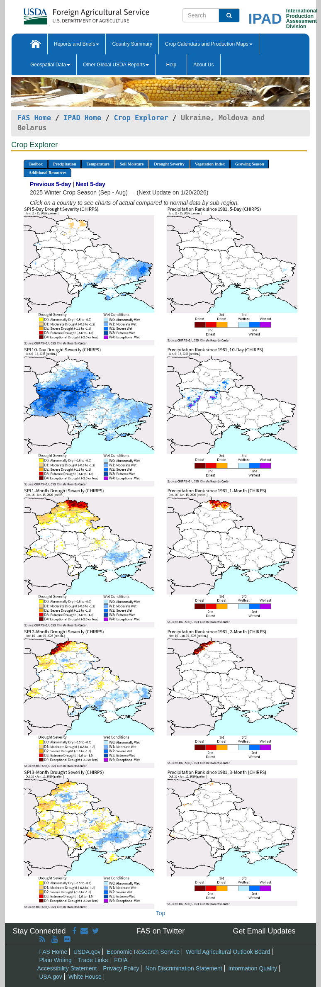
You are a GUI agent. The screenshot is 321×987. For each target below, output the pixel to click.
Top (160, 913)
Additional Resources (47, 172)
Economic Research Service (143, 951)
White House (85, 976)
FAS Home (34, 118)
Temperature (97, 164)
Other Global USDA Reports (116, 65)
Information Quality (252, 968)
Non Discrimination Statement (183, 968)
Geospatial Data (50, 65)
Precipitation (64, 164)
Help (171, 65)
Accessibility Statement (67, 968)
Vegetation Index (210, 164)
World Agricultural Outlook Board (228, 951)
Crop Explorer (141, 118)
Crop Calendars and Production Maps (209, 44)
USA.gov (50, 976)
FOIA (121, 960)
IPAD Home (82, 118)
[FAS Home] (66, 13)
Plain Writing (55, 960)
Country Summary (132, 44)
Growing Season (249, 164)
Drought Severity (169, 164)
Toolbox (36, 164)
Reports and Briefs (76, 44)
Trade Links (93, 960)
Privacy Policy (121, 968)
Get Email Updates (264, 931)
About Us (203, 65)
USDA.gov (86, 951)
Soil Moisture (131, 164)
